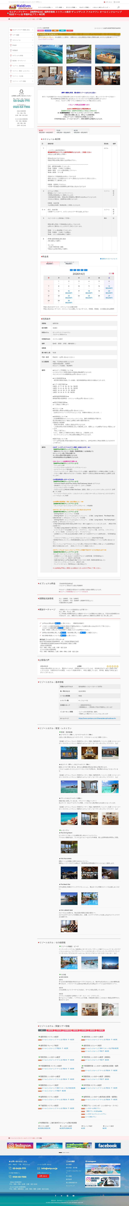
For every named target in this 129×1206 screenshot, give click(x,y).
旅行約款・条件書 (71, 1168)
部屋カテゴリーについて (109, 259)
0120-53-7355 (21, 107)
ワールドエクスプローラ (16, 19)
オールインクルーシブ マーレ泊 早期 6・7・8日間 (58, 1039)
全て (42, 1030)
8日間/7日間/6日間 (66, 1128)
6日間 (83, 1128)
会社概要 (117, 2)
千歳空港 (100, 1030)
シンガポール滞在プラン (93, 1108)
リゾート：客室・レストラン (19, 71)
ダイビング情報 (71, 7)
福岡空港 (92, 1030)
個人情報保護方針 (71, 1182)
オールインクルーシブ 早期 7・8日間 (97, 1051)
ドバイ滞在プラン (90, 1117)
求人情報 (69, 1176)
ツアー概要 (14, 35)
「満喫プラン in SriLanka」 (94, 1111)
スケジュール (14, 40)
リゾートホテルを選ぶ (45, 7)
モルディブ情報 (85, 7)
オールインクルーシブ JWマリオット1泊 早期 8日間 (101, 1048)
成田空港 (50, 1030)
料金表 (13, 45)
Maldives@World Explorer (21, 6)
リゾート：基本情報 (16, 66)
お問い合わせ (109, 2)
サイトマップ (70, 1186)
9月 (82, 270)
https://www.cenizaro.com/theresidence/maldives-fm (97, 718)
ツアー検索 (59, 7)
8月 (78, 270)
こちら (58, 623)
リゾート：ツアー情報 (17, 81)
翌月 (111, 273)
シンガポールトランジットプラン (95, 1114)
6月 (71, 270)
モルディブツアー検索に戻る (19, 30)
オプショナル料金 (16, 55)
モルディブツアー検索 (29, 19)
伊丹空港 (84, 1030)
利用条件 (13, 50)
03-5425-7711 (21, 101)
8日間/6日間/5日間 (44, 1128)
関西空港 (75, 1030)
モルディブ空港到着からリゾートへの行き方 (74, 592)
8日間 (104, 1128)
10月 (86, 270)
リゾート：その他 (16, 76)
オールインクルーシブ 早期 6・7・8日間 (55, 1048)
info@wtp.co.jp (49, 1168)
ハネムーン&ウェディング (101, 7)
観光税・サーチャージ (17, 61)
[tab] (46, 131)
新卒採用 (69, 1179)
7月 (75, 270)
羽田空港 (58, 1030)
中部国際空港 (67, 1030)
